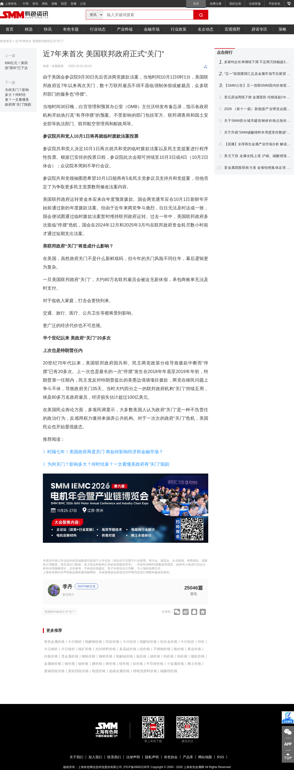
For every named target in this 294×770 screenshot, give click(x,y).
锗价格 (70, 664)
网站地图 (205, 757)
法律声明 (133, 757)
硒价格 (97, 664)
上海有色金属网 (194, 767)
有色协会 (171, 757)
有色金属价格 (54, 642)
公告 (83, 3)
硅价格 (145, 649)
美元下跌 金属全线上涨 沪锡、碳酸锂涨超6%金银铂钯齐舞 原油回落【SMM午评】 (257, 156)
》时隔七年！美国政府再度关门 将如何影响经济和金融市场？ (103, 451)
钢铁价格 (88, 656)
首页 (9, 29)
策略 (54, 3)
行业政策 (178, 29)
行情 (26, 3)
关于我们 (76, 757)
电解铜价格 (93, 642)
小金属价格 (175, 664)
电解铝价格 (148, 642)
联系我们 (114, 757)
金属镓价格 (52, 664)
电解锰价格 (124, 656)
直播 (73, 3)
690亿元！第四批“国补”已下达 (16, 65)
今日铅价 (187, 642)
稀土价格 (194, 664)
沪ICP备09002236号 (136, 767)
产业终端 (125, 29)
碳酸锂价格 (168, 671)
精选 (29, 29)
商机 (45, 3)
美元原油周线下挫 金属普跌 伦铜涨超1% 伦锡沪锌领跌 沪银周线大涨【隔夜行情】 (257, 97)
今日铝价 (129, 642)
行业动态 (98, 29)
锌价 (201, 642)
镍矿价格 (85, 649)
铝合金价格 (168, 642)
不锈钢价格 (162, 649)
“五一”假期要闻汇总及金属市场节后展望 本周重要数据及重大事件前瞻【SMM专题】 (257, 74)
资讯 (35, 3)
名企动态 (205, 29)
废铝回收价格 (78, 671)
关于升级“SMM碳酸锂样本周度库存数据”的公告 (257, 132)
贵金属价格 (69, 656)
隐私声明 (152, 757)
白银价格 (51, 656)
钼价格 (182, 656)
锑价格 (155, 656)
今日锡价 (51, 649)
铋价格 (83, 664)
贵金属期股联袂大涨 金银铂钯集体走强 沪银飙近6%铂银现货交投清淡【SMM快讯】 (257, 168)
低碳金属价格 (119, 671)
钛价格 (138, 664)
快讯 (48, 29)
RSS (220, 757)
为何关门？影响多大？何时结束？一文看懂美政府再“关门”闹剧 (18, 97)
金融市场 (151, 29)
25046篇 (193, 587)
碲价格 (111, 664)
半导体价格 (154, 664)
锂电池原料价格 (145, 671)
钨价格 (168, 656)
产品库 (188, 757)
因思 (64, 3)
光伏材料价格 (105, 649)
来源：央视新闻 (53, 66)
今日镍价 (68, 649)
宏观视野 (232, 29)
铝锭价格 (112, 642)
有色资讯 (6, 41)
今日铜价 (75, 642)
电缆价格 (99, 671)
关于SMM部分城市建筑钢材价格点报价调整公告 (257, 121)
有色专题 (71, 29)
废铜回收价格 (54, 671)
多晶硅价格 (127, 649)
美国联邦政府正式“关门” (60, 611)
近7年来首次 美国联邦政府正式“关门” (39, 41)
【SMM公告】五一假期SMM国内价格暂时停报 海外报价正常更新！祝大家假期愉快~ (257, 85)
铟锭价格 (198, 656)
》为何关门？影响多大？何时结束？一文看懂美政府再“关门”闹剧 (106, 464)
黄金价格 (194, 649)
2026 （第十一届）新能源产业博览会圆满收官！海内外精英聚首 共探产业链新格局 (257, 109)
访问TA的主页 (86, 586)
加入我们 (95, 757)
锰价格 (141, 656)
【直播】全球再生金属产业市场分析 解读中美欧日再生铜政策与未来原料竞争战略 (257, 144)
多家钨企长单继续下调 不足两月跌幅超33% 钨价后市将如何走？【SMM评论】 (257, 62)
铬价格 (179, 649)
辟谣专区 (259, 29)
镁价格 (124, 664)
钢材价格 (105, 656)
